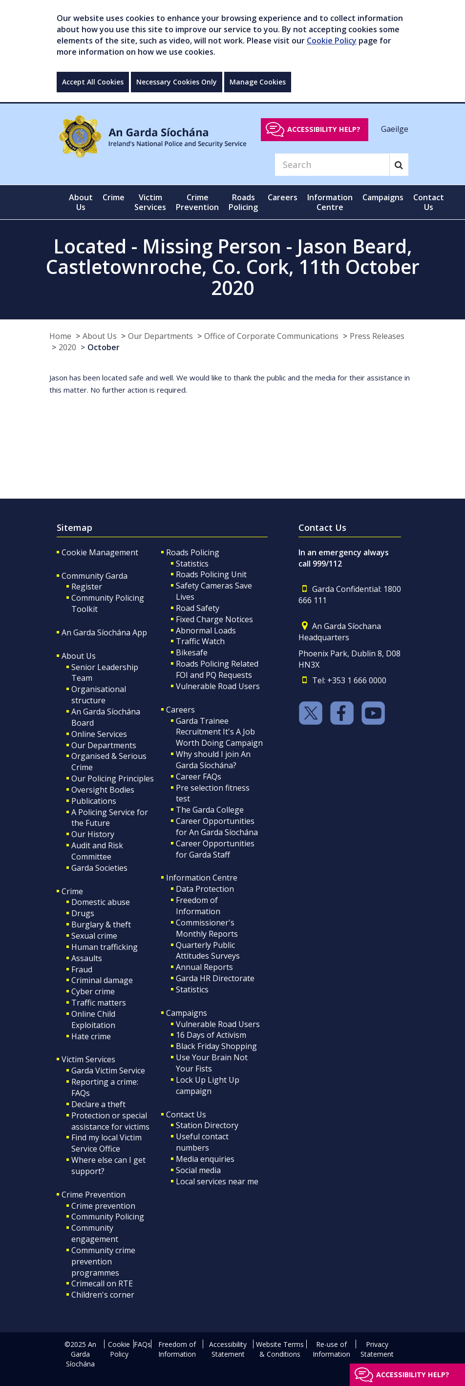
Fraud (81, 969)
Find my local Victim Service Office (106, 1143)
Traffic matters (98, 1002)
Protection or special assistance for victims (110, 1121)
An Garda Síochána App (104, 632)
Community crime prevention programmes (103, 1261)
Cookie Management (100, 552)
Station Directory (207, 1125)
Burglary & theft (101, 924)
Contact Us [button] (428, 202)
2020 (67, 347)
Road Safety (197, 608)
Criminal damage (102, 980)
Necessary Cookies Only (176, 81)
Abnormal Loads (206, 630)
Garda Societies (99, 867)
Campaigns (186, 1013)
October (103, 347)
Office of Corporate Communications (271, 336)
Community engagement (94, 1233)
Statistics (192, 563)
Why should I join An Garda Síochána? (213, 760)
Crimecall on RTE (102, 1283)
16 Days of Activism (211, 1034)
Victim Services (88, 1059)
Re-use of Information (331, 1349)
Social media (198, 1170)
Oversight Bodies (102, 789)
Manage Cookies (258, 81)
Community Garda (94, 575)
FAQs (142, 1344)
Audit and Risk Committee (97, 851)
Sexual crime (94, 935)
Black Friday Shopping (216, 1046)
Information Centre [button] (330, 202)
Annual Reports (204, 967)
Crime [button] (114, 197)
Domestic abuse (100, 902)
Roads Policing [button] (243, 202)
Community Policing (107, 1216)
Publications (93, 801)
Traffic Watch (200, 641)
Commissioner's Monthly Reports (207, 928)
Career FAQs (198, 776)
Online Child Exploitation (93, 1019)
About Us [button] (81, 202)
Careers (180, 709)
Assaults (86, 958)
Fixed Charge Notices (214, 619)
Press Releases (377, 336)
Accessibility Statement (228, 1349)
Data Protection (205, 888)
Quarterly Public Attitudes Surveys (208, 951)
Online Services (99, 734)
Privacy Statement (377, 1349)
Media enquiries (205, 1159)
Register (86, 586)
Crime (72, 891)
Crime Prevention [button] (197, 202)
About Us (100, 336)
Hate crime (91, 1036)
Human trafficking (104, 947)
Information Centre (201, 877)
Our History (92, 834)
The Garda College (210, 809)
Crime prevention (103, 1205)
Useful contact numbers (202, 1142)
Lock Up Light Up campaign (207, 1085)
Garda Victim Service (108, 1070)
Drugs (82, 913)
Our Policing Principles (112, 778)
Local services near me (217, 1181)
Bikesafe (192, 652)
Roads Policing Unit (211, 574)
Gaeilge (394, 129)
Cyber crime (93, 991)
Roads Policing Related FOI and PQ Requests (217, 669)
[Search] (332, 164)
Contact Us (186, 1114)
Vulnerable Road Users (218, 686)
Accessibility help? (323, 129)
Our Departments (160, 336)
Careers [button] (282, 197)
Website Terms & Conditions (280, 1349)
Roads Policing (192, 552)
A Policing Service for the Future (109, 818)
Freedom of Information (198, 906)
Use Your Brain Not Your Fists (212, 1063)
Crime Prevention (94, 1194)
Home (60, 336)
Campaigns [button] (382, 197)
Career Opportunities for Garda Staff (215, 849)
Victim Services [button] (150, 202)
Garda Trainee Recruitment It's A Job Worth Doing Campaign (219, 732)
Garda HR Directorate (215, 978)
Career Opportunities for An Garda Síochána (217, 827)
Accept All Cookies (93, 81)
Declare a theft (98, 1104)
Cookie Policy (332, 40)
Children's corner (102, 1294)
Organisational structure (98, 695)
